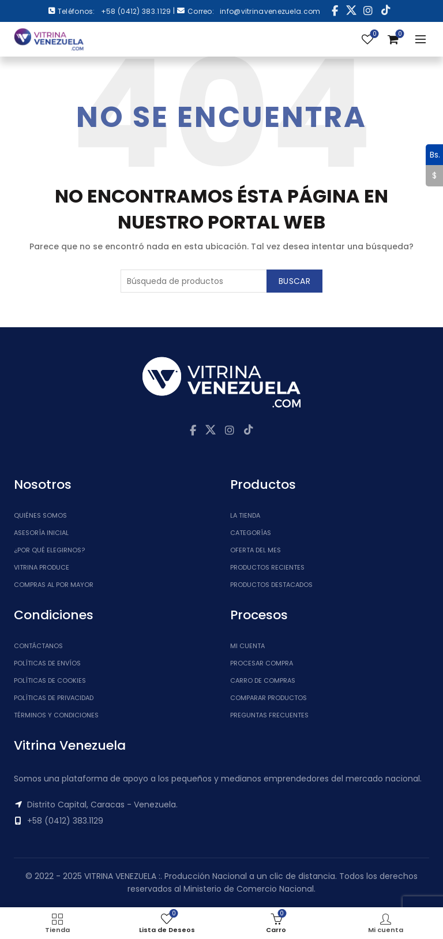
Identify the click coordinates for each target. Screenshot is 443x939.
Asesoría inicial (41, 532)
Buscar (294, 281)
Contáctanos (38, 645)
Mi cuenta (247, 645)
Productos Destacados (271, 584)
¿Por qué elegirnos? (49, 550)
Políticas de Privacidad (53, 697)
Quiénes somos (40, 515)
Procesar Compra (261, 663)
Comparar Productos (268, 697)
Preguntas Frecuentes (269, 715)
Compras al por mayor (53, 584)
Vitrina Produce (41, 567)
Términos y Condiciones (56, 715)
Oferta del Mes (255, 550)
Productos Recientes (267, 567)
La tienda (245, 515)
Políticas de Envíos (47, 663)
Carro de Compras (262, 680)
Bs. (433, 154)
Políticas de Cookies (50, 680)
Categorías (250, 532)
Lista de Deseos (373, 34)
